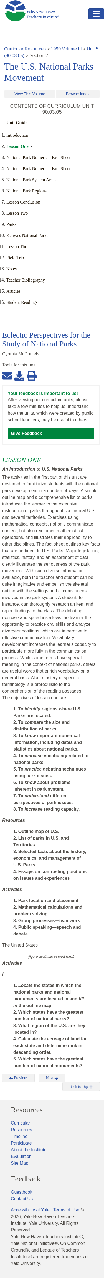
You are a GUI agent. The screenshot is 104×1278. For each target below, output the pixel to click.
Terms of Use (66, 1210)
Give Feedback (26, 433)
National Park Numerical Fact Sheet (38, 157)
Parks (11, 224)
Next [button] (52, 1078)
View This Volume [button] (29, 94)
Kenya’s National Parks (27, 235)
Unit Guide (16, 122)
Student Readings (21, 302)
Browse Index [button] (78, 94)
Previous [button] (18, 1078)
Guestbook (21, 1192)
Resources (27, 1109)
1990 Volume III (66, 49)
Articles (13, 291)
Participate (21, 1143)
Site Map (19, 1163)
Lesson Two (17, 213)
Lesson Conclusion (23, 202)
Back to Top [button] (81, 1086)
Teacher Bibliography (25, 280)
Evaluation (21, 1156)
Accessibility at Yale (30, 1210)
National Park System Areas (31, 179)
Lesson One (17, 146)
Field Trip (15, 257)
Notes (11, 269)
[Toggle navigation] (96, 13)
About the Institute (29, 1149)
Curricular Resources (25, 49)
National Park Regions (26, 191)
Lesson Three (18, 246)
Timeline (19, 1136)
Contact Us (22, 1198)
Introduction (17, 135)
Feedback (25, 1179)
